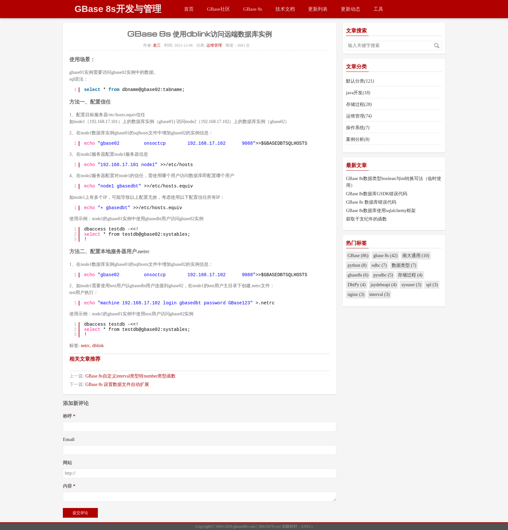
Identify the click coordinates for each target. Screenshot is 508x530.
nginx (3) (356, 294)
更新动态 (350, 9)
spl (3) (432, 284)
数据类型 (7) (404, 265)
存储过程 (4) (410, 275)
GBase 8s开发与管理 (118, 9)
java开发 (358, 92)
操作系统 (357, 127)
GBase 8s (252, 9)
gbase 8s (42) (385, 255)
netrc (85, 345)
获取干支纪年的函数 (366, 219)
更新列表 (318, 9)
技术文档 (285, 9)
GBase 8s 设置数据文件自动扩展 (117, 384)
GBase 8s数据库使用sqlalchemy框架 (381, 210)
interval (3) (379, 294)
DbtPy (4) (357, 284)
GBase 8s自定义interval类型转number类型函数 (130, 376)
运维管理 (214, 45)
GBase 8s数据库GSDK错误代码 (376, 193)
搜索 (437, 45)
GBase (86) (358, 255)
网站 (67, 462)
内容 (67, 486)
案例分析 (357, 139)
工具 (378, 9)
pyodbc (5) (383, 275)
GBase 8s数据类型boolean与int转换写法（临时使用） (393, 182)
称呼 (67, 416)
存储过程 (359, 104)
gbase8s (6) (358, 275)
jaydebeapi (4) (384, 284)
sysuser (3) (411, 284)
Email (69, 439)
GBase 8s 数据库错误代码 (371, 202)
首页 (189, 9)
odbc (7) (379, 265)
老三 (157, 45)
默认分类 (360, 81)
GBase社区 (218, 9)
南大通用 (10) (415, 255)
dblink (98, 345)
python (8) (357, 265)
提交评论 (80, 513)
